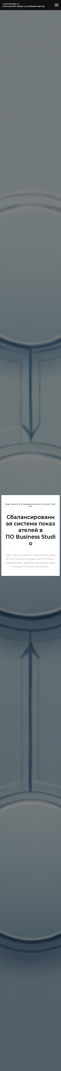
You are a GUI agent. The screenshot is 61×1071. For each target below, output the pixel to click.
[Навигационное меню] (56, 5)
